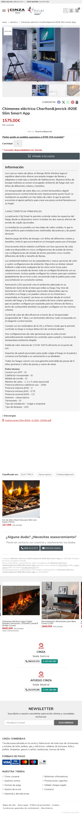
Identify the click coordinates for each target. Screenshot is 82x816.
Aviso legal (23, 805)
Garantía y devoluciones (17, 793)
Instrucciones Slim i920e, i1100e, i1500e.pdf (28, 420)
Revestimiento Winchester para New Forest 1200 (59, 622)
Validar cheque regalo (55, 785)
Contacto (49, 789)
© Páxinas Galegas (70, 813)
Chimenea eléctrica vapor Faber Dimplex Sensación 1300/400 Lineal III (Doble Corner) (20, 623)
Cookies (55, 805)
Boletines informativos (56, 776)
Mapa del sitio (9, 805)
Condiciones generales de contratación (21, 808)
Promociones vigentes (55, 780)
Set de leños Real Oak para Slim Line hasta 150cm (19, 521)
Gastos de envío (13, 789)
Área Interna (47, 808)
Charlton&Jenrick (28, 567)
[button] (37, 81)
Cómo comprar (12, 776)
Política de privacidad (40, 805)
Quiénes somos (12, 780)
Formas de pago (13, 785)
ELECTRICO (63, 565)
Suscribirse (66, 722)
